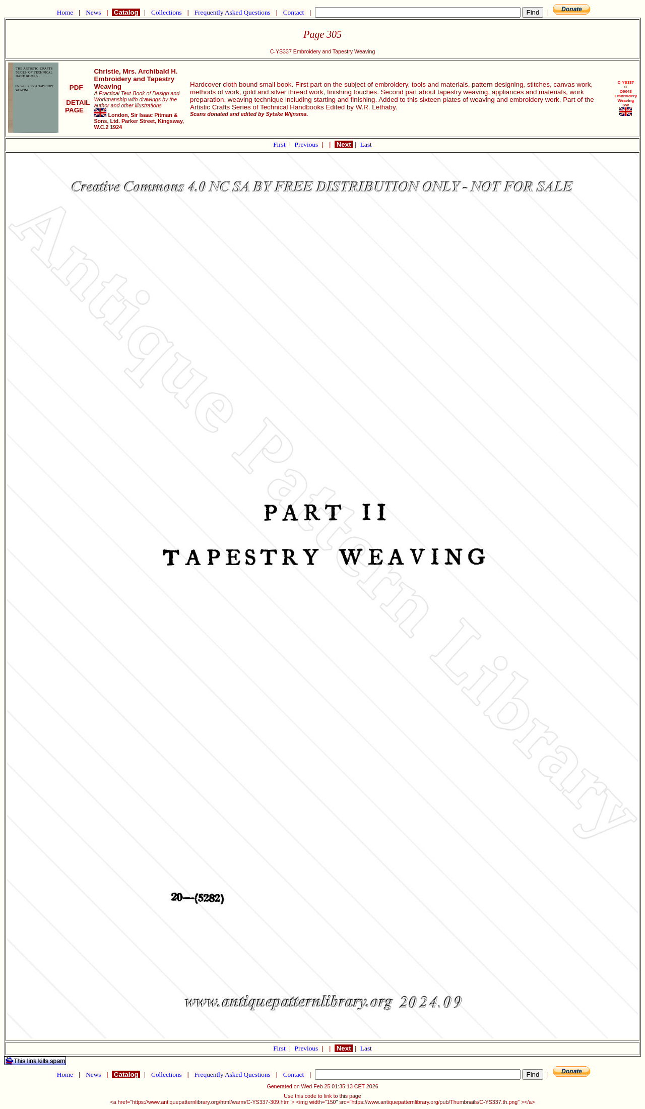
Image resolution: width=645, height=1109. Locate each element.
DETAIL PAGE (76, 106)
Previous (307, 144)
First (280, 144)
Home (65, 12)
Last (366, 144)
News (93, 12)
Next (344, 144)
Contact (293, 12)
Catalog (126, 12)
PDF (76, 87)
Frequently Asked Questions (232, 12)
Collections (166, 12)
